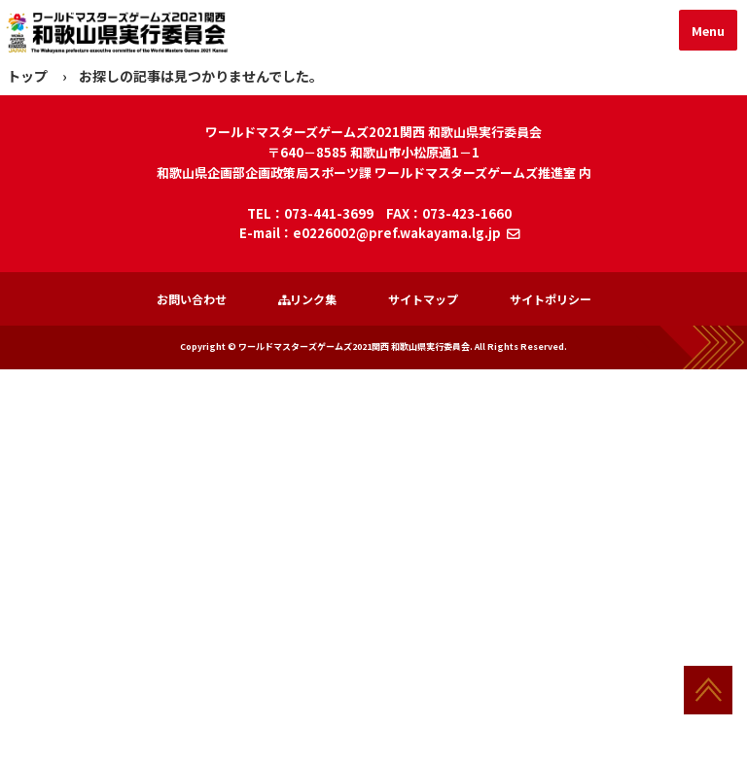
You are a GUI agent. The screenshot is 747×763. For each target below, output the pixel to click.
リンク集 (307, 299)
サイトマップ (423, 299)
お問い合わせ (192, 299)
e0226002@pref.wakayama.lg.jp (397, 233)
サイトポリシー (550, 299)
